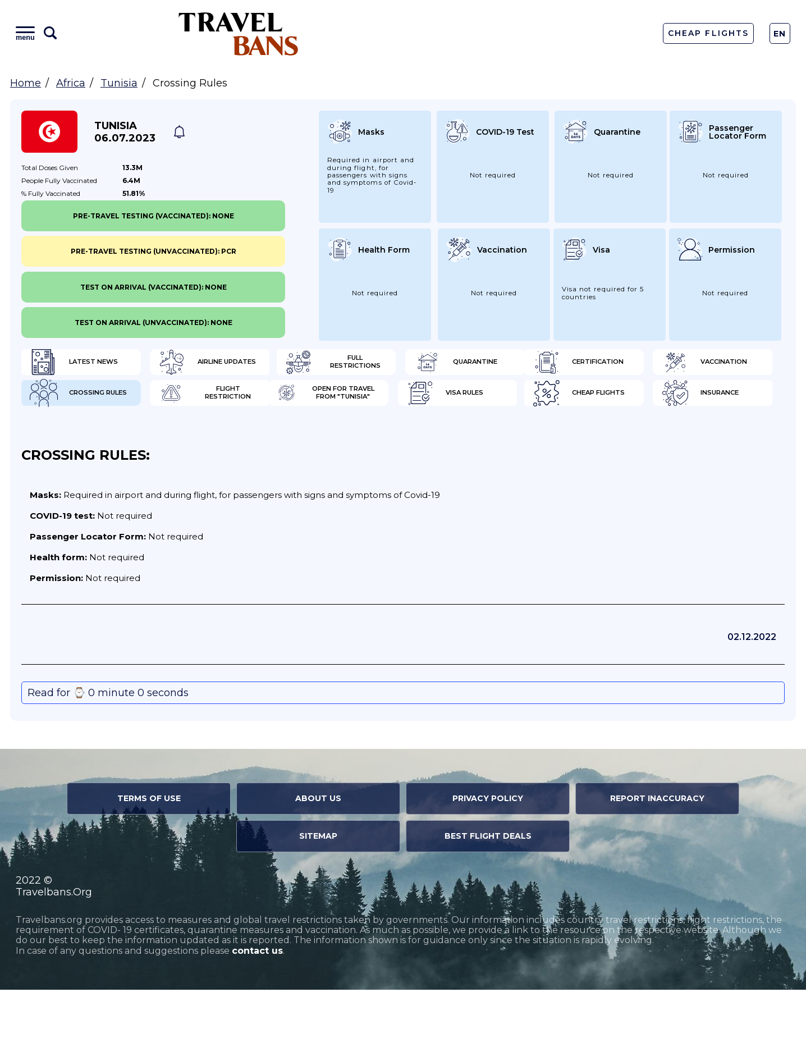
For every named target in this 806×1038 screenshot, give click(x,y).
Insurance (652, 438)
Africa (70, 83)
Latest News (76, 365)
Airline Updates (276, 365)
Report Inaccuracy (657, 847)
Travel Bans (238, 33)
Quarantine (655, 365)
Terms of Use (149, 847)
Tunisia (119, 83)
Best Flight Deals (488, 884)
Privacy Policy (487, 847)
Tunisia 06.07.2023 (124, 132)
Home (25, 83)
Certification (78, 401)
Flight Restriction (670, 401)
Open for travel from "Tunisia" (103, 438)
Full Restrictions (474, 365)
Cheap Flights (708, 33)
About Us (318, 847)
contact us (257, 999)
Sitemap (318, 884)
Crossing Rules (469, 401)
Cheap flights (466, 438)
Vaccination (269, 401)
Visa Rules (264, 438)
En (779, 34)
